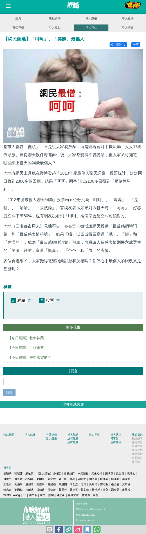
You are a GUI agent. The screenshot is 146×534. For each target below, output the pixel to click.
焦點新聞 (55, 18)
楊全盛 (115, 484)
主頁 (18, 18)
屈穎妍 (7, 473)
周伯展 (18, 484)
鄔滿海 (115, 479)
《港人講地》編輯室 (48, 473)
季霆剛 (126, 479)
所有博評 (115, 442)
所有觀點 (72, 442)
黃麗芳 (63, 489)
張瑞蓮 (18, 473)
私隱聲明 (137, 438)
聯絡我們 (137, 453)
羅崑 (42, 495)
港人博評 (128, 27)
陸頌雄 (52, 489)
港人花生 (91, 27)
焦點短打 (69, 473)
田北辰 (104, 479)
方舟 (83, 484)
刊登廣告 (137, 457)
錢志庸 (7, 489)
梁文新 (33, 495)
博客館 (114, 438)
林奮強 (86, 495)
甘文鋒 (85, 489)
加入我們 (137, 450)
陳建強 (52, 484)
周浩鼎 (93, 479)
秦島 (72, 479)
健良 (105, 489)
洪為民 (93, 484)
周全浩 (74, 484)
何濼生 (7, 479)
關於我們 (137, 434)
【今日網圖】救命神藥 (26, 338)
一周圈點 (83, 473)
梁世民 (120, 473)
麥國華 (40, 479)
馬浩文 (131, 473)
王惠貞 (7, 484)
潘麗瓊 (29, 484)
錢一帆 (63, 479)
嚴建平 (74, 489)
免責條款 (137, 442)
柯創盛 (29, 489)
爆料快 (136, 461)
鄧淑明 (104, 484)
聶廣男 (115, 489)
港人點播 (91, 18)
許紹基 (29, 479)
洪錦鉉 (40, 489)
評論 (9, 392)
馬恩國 (63, 484)
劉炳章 (109, 473)
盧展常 (126, 489)
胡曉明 (82, 479)
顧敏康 (29, 473)
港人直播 (128, 18)
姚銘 (51, 495)
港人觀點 (55, 27)
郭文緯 (52, 479)
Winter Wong (11, 495)
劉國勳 (18, 489)
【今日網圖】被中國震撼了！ (31, 357)
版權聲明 (137, 446)
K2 (24, 495)
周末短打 (96, 473)
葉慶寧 (40, 484)
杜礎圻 (96, 489)
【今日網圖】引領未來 (26, 348)
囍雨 (95, 495)
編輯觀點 (72, 438)
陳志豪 (61, 495)
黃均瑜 (126, 484)
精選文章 (73, 495)
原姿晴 (18, 479)
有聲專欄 (18, 27)
